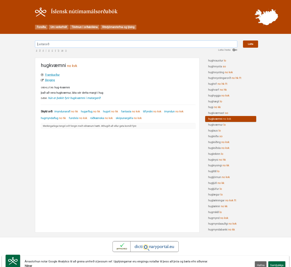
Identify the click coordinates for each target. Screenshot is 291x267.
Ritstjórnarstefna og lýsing (118, 27)
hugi (214, 107)
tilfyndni (152, 111)
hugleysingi (218, 165)
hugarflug (90, 111)
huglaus (214, 130)
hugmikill (215, 212)
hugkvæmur (217, 124)
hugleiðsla (218, 148)
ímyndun (173, 111)
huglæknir (217, 206)
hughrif (217, 84)
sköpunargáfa (129, 118)
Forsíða (41, 27)
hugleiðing (218, 142)
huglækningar (222, 200)
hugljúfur (215, 189)
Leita (250, 44)
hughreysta (217, 66)
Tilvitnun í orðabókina (84, 27)
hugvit (110, 111)
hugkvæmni (219, 119)
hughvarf (217, 89)
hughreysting (220, 72)
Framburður (52, 74)
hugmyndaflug (53, 118)
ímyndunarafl (66, 111)
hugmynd (218, 218)
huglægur (215, 194)
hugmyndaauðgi (222, 223)
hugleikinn (215, 154)
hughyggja (218, 95)
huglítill (214, 171)
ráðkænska (101, 118)
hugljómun (219, 177)
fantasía (130, 111)
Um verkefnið (58, 27)
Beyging (50, 80)
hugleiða (215, 136)
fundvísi (78, 118)
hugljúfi (216, 183)
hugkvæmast (218, 113)
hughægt (215, 101)
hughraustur (217, 60)
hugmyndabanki (221, 229)
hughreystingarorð (224, 78)
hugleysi (217, 159)
